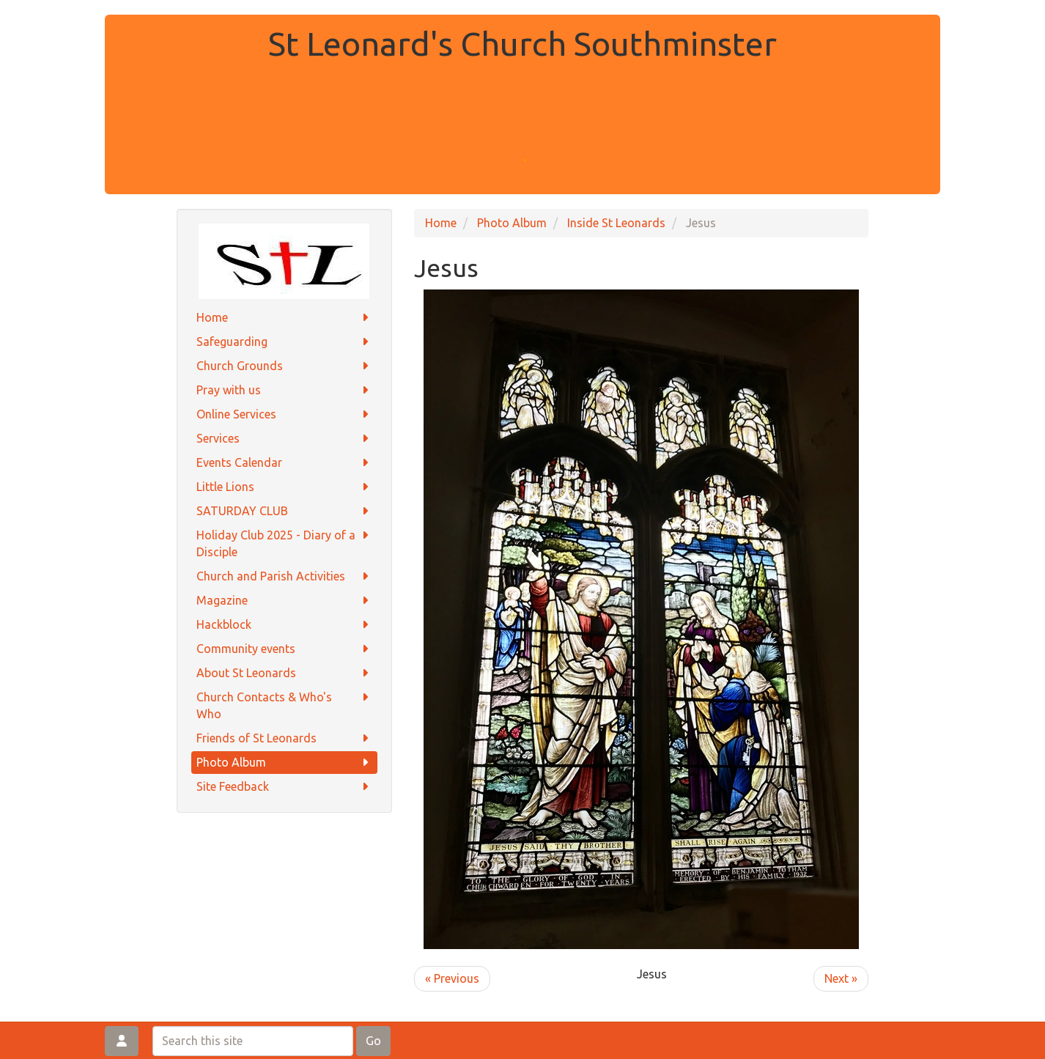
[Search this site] (252, 1041)
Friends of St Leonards (284, 738)
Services (284, 438)
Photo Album (284, 762)
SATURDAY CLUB (284, 511)
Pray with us (284, 390)
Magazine (284, 600)
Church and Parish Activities (284, 576)
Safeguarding (284, 341)
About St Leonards (284, 673)
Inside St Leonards (616, 222)
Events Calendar (284, 462)
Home (284, 317)
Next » (840, 978)
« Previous (452, 978)
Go (373, 1040)
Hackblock (284, 624)
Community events (284, 649)
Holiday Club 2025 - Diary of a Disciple (284, 542)
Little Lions (284, 487)
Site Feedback (284, 786)
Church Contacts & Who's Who (284, 704)
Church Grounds (284, 366)
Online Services (284, 414)
